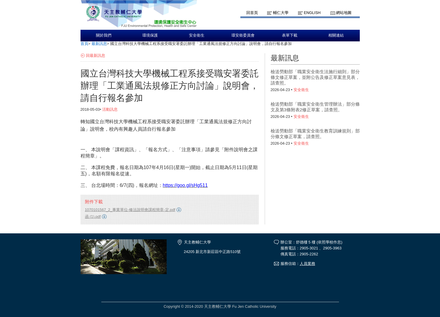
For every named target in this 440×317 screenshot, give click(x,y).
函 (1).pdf (93, 216)
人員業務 (307, 263)
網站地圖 (343, 12)
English (312, 12)
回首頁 (252, 12)
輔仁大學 (280, 12)
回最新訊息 (95, 55)
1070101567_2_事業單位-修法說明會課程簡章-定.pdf (130, 209)
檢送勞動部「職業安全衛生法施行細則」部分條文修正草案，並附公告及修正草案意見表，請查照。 (315, 77)
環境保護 (150, 35)
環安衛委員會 (243, 35)
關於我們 (103, 35)
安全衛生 (196, 35)
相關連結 (336, 35)
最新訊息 (99, 43)
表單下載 (289, 35)
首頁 (84, 43)
